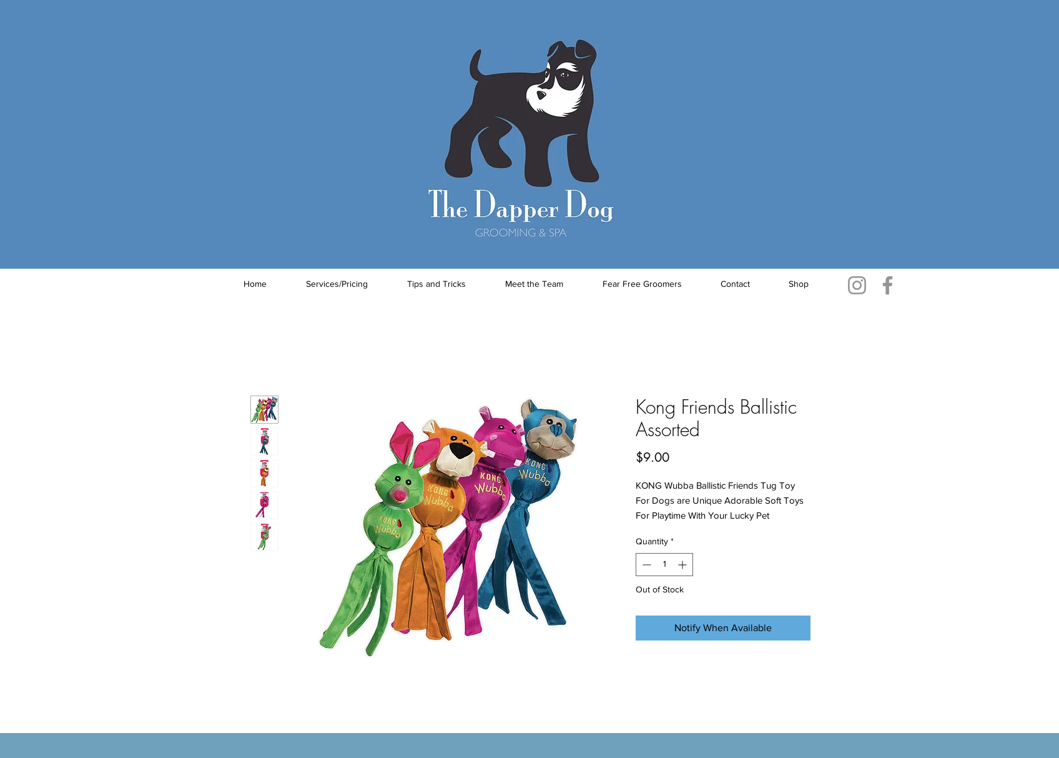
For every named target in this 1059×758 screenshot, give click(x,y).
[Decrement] (645, 565)
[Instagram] (857, 285)
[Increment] (683, 565)
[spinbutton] (664, 565)
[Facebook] (887, 285)
